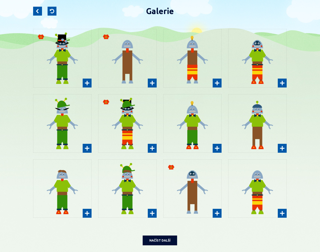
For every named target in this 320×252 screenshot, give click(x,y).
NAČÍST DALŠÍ (159, 240)
